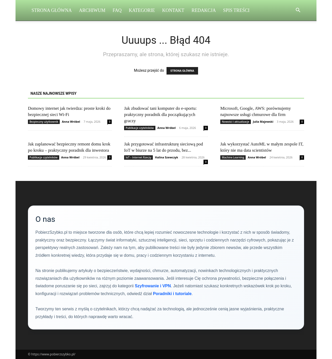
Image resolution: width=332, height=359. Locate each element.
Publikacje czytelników (140, 128)
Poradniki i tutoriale (172, 293)
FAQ (117, 10)
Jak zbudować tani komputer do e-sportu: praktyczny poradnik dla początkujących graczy (160, 114)
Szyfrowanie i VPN (153, 286)
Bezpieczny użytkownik (43, 121)
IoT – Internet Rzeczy (138, 157)
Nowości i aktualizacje (235, 121)
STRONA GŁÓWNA (182, 70)
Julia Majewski (263, 121)
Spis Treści (236, 10)
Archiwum (92, 10)
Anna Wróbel (71, 121)
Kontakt (173, 10)
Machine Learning (233, 157)
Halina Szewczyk (166, 157)
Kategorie (142, 10)
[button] (298, 10)
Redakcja (204, 10)
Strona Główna (52, 10)
